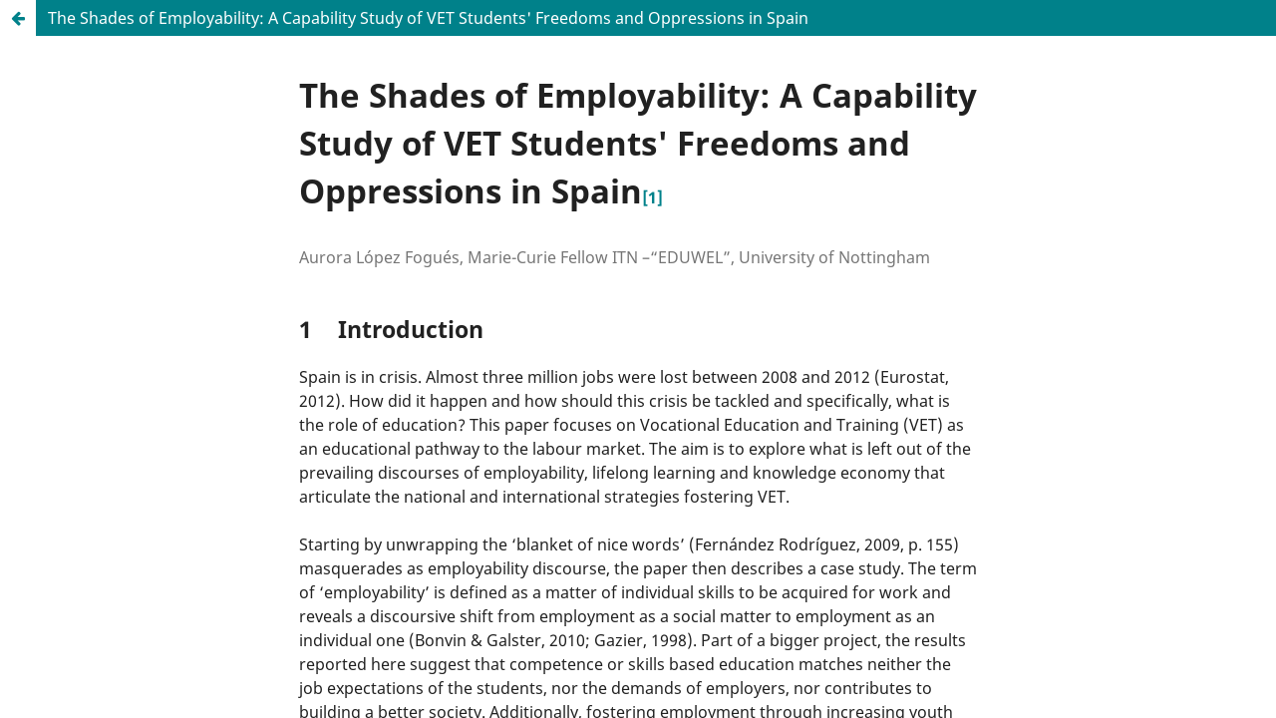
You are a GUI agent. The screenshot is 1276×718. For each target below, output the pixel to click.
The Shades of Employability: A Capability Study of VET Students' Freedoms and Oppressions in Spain (428, 18)
